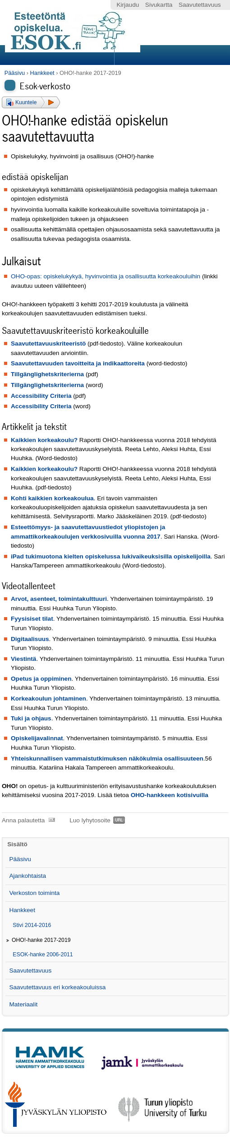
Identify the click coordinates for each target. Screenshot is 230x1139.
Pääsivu (15, 72)
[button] (31, 102)
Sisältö (17, 844)
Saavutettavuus (200, 4)
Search (170, 55)
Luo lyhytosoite (89, 820)
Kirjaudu (127, 4)
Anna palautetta (23, 820)
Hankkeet (42, 72)
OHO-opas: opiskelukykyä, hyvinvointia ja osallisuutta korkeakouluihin (105, 276)
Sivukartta (158, 4)
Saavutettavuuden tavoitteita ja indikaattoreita (78, 363)
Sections (58, 55)
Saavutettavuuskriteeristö (48, 343)
